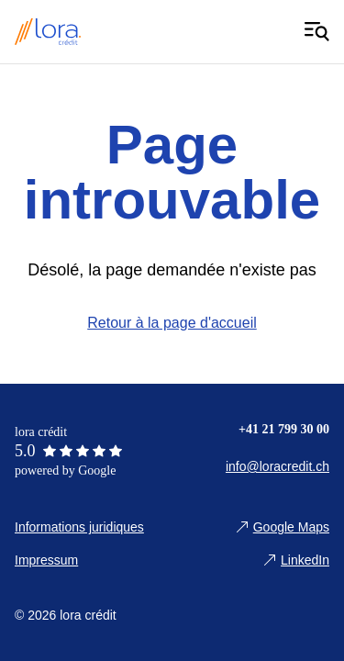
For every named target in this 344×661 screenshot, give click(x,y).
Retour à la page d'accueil (172, 322)
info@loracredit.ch (277, 466)
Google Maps (291, 527)
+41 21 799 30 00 (284, 429)
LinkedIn (305, 560)
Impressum (46, 560)
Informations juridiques (79, 527)
